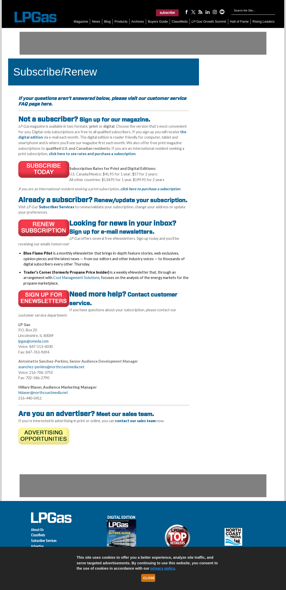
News (96, 21)
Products (121, 21)
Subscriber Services (43, 540)
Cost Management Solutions (76, 277)
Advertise (37, 546)
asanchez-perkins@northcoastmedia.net (51, 367)
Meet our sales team (124, 414)
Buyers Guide (158, 21)
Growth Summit (209, 21)
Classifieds (180, 21)
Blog (107, 21)
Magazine (81, 21)
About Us (37, 529)
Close (149, 578)
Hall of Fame (239, 21)
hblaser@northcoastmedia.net (43, 392)
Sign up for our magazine (113, 119)
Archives (137, 21)
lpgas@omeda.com (33, 341)
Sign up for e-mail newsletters (110, 231)
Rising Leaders (263, 21)
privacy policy (162, 568)
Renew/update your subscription (139, 200)
